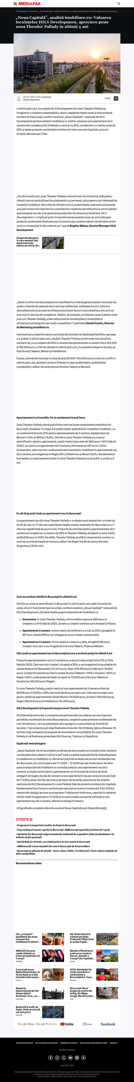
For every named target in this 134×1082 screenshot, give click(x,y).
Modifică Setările (67, 1050)
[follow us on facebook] (108, 1024)
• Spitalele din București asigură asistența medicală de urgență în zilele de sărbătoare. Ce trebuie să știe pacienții (65, 836)
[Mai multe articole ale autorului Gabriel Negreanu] (19, 98)
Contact (114, 1043)
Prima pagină (21, 11)
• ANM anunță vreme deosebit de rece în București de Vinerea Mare (53, 846)
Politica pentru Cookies (46, 1043)
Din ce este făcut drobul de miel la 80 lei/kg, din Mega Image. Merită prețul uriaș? (81, 992)
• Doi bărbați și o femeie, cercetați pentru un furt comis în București (53, 841)
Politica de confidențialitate (93, 1043)
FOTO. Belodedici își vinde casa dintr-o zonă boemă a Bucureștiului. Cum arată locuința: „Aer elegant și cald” (81, 973)
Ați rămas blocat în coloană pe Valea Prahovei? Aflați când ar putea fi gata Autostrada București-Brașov (82, 938)
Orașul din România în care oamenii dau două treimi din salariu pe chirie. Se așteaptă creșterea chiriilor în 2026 (27, 242)
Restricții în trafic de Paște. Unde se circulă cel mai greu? (28, 1010)
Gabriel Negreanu (31, 99)
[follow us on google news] (26, 1024)
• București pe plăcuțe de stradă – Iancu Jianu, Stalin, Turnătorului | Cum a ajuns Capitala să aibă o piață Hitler (66, 852)
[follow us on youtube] (67, 1024)
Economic (33, 11)
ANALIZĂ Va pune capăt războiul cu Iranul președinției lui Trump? (28, 955)
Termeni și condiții (69, 1043)
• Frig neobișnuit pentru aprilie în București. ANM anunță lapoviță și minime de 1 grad (63, 829)
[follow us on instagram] (87, 1024)
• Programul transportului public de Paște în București (46, 825)
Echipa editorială (24, 1043)
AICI (103, 808)
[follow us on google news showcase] (46, 1024)
